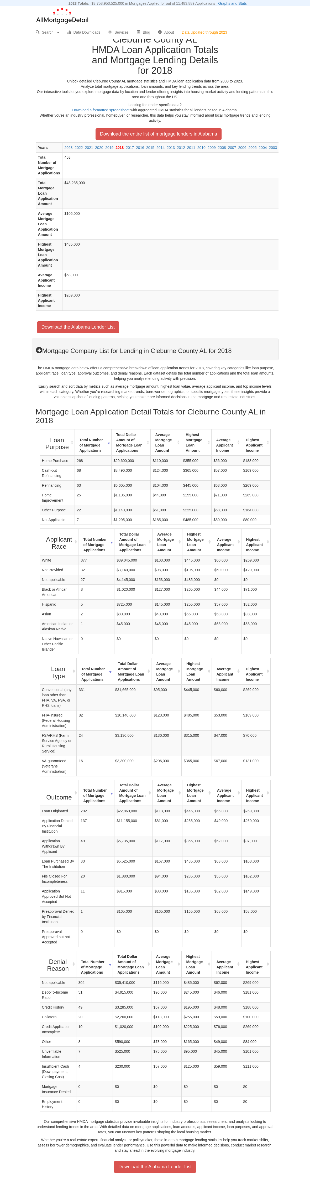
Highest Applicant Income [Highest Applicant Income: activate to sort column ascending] (254, 445)
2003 (273, 148)
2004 (263, 148)
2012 (181, 148)
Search (47, 32)
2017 (130, 148)
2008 (222, 148)
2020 (99, 148)
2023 (69, 148)
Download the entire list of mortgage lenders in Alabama (158, 134)
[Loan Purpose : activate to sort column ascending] (57, 442)
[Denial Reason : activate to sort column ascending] (58, 964)
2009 (212, 148)
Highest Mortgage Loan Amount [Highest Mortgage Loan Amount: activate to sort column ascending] (194, 443)
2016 (140, 148)
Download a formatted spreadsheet (100, 110)
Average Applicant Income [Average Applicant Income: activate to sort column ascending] (224, 445)
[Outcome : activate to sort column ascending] (59, 793)
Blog (143, 32)
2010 (201, 148)
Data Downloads (84, 32)
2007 (232, 148)
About (166, 32)
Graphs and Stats (232, 3)
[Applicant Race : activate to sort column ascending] (59, 542)
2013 (171, 148)
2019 (109, 148)
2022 (79, 148)
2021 (89, 148)
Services (118, 32)
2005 (252, 148)
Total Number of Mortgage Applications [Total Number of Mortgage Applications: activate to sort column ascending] (91, 445)
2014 (160, 148)
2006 (242, 148)
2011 (191, 148)
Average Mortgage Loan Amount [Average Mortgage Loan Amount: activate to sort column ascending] (163, 443)
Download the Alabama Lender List (78, 327)
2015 (150, 148)
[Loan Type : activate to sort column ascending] (58, 671)
